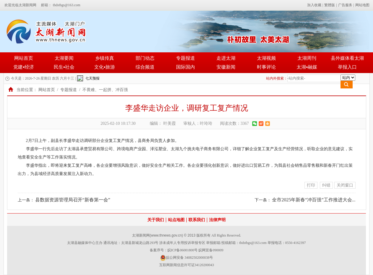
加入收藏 (314, 5)
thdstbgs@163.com (66, 5)
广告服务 (345, 5)
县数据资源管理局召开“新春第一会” (72, 199)
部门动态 (145, 58)
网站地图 (362, 5)
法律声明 (217, 220)
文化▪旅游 (104, 66)
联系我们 (196, 220)
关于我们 (155, 220)
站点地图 (176, 220)
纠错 (326, 185)
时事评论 (266, 66)
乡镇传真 (104, 58)
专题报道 (185, 58)
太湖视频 (266, 58)
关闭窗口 (345, 185)
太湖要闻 (64, 58)
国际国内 (185, 66)
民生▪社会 (64, 66)
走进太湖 (225, 58)
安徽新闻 (225, 66)
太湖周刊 (306, 58)
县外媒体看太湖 (347, 58)
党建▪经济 (23, 66)
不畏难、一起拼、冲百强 (105, 90)
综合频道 (145, 66)
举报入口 (347, 66)
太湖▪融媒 (307, 66)
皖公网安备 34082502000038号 (186, 258)
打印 (311, 185)
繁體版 (329, 5)
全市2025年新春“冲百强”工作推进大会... (313, 199)
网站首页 (23, 58)
